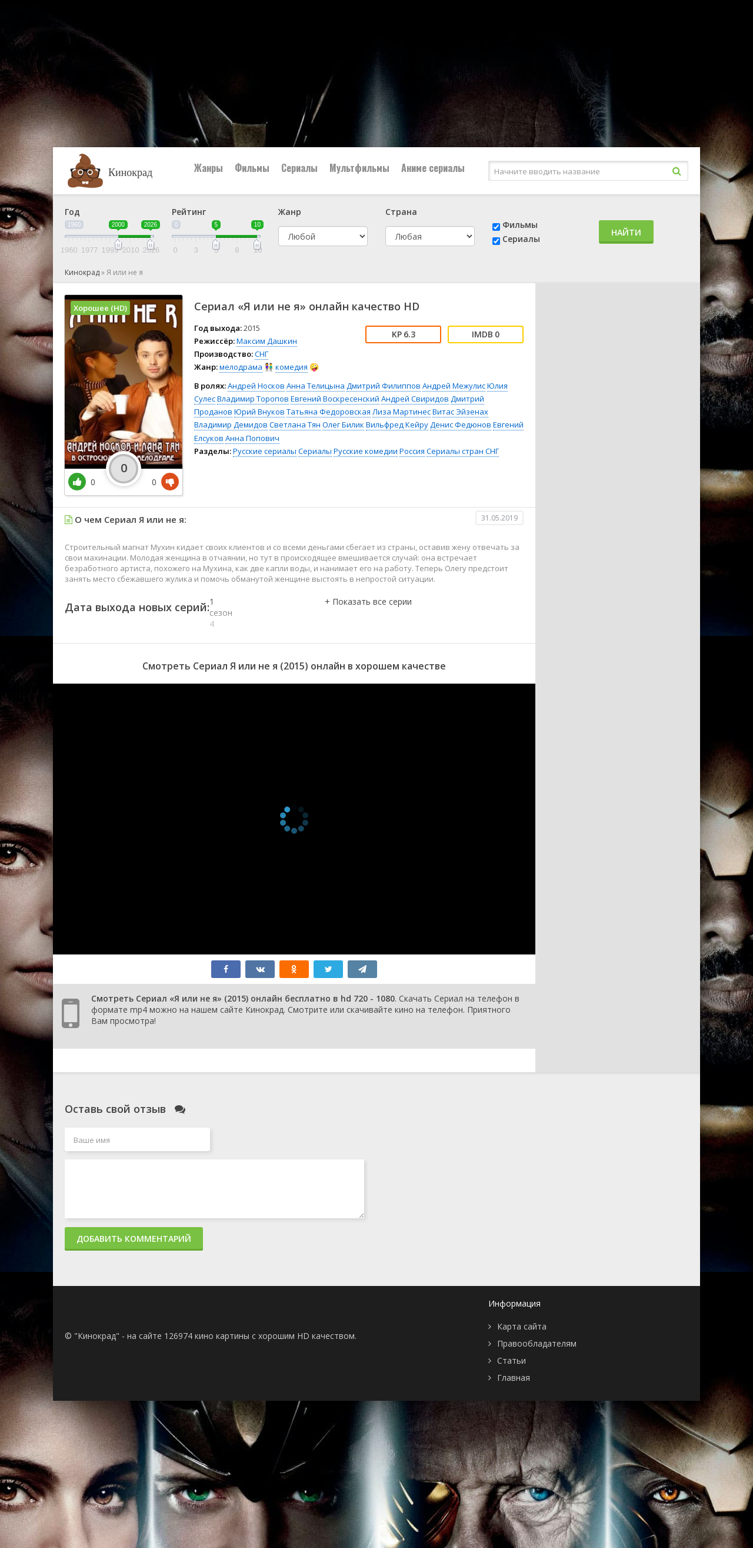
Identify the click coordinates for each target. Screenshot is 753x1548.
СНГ (261, 354)
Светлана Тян (295, 424)
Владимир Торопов (253, 398)
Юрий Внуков (259, 411)
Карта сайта (522, 1326)
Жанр (289, 211)
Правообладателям (537, 1343)
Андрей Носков (256, 385)
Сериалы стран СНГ (463, 451)
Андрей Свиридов (415, 398)
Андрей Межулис (453, 385)
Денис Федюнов (460, 424)
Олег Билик (343, 424)
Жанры (208, 168)
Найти (626, 232)
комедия (291, 367)
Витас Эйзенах (460, 411)
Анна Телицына (315, 385)
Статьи (511, 1360)
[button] (368, 613)
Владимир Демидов (231, 424)
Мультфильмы (359, 168)
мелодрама (240, 367)
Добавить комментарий (133, 1238)
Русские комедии (366, 451)
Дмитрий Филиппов (383, 385)
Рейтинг (189, 211)
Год (72, 211)
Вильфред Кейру (397, 424)
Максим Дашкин (266, 341)
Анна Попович (252, 438)
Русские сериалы (264, 451)
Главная (513, 1377)
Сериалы (299, 168)
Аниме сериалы (433, 168)
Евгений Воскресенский (335, 398)
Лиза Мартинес (401, 411)
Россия (412, 451)
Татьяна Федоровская (328, 411)
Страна (401, 211)
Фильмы (252, 168)
